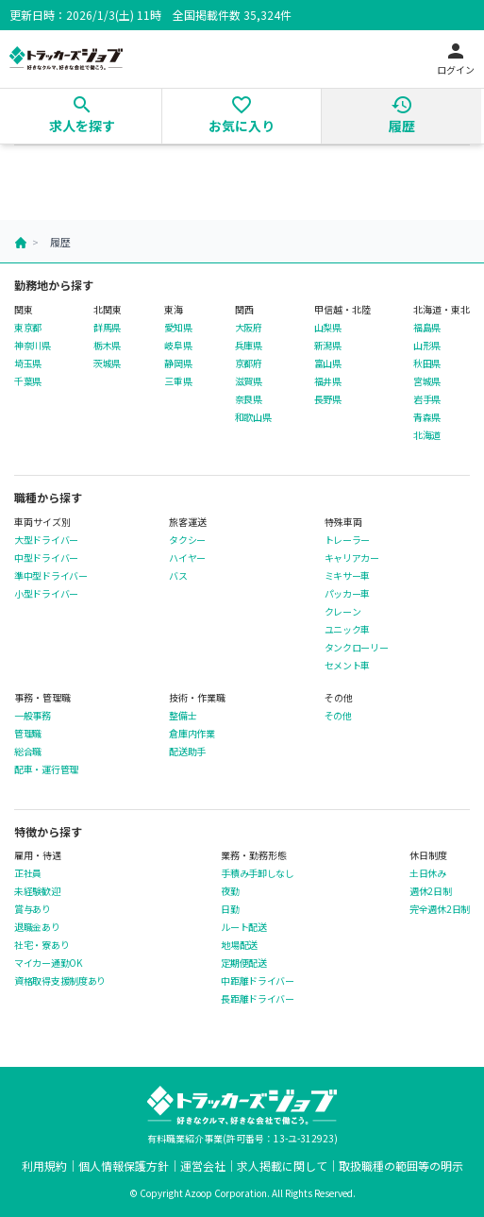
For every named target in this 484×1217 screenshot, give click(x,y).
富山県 (328, 363)
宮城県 (427, 381)
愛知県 (178, 327)
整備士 (182, 715)
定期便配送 (244, 963)
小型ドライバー (46, 593)
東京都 (28, 327)
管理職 (28, 733)
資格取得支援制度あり (60, 981)
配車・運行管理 (46, 769)
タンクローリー (357, 647)
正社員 (28, 873)
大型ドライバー (46, 540)
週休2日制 (430, 891)
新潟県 (328, 345)
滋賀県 (248, 381)
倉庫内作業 (192, 733)
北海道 (427, 435)
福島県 (427, 327)
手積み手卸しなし (257, 873)
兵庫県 (248, 345)
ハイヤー (187, 558)
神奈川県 (32, 345)
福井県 (328, 381)
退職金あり (37, 927)
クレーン (343, 611)
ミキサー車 (348, 576)
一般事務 (32, 715)
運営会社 (202, 1166)
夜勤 (230, 891)
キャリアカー (352, 558)
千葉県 (28, 381)
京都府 (248, 363)
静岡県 (178, 363)
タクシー (187, 540)
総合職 (28, 751)
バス (178, 576)
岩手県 (427, 399)
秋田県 (427, 363)
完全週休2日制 (439, 909)
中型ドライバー (46, 558)
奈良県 (248, 399)
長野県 (328, 399)
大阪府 (248, 327)
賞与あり (32, 909)
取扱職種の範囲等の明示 (401, 1166)
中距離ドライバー (257, 981)
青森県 (427, 417)
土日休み (427, 873)
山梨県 (328, 327)
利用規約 (44, 1166)
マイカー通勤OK (48, 963)
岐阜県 (178, 345)
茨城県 (107, 363)
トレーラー (348, 540)
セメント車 (348, 665)
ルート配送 (244, 927)
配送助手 (187, 751)
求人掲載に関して (282, 1166)
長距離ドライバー (257, 999)
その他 (338, 715)
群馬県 (107, 327)
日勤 (230, 909)
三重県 (178, 381)
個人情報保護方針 (123, 1166)
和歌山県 (253, 417)
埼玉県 (28, 363)
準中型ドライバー (51, 576)
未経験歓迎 (37, 891)
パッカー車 (348, 593)
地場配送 (239, 945)
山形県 (427, 345)
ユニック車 (348, 629)
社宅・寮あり (41, 945)
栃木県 (107, 345)
